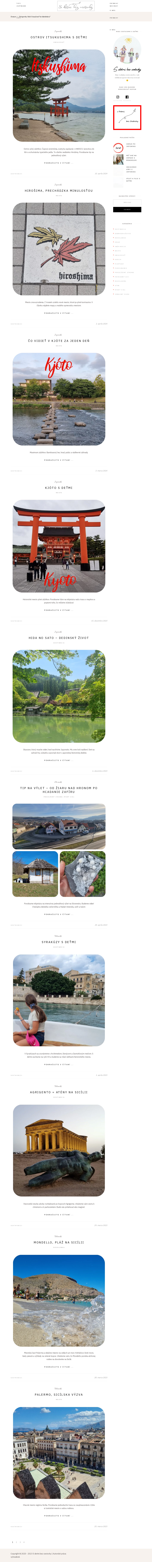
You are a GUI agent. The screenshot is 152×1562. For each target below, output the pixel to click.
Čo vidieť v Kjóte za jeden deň (59, 341)
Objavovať (59, 42)
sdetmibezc (16, 174)
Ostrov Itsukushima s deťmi (59, 37)
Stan (117, 285)
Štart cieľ (69, 797)
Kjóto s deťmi (59, 488)
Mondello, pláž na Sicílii (59, 1242)
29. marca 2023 (100, 1225)
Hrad (117, 242)
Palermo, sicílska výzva (59, 1394)
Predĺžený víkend (53, 797)
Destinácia (59, 643)
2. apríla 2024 (101, 324)
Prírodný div (122, 277)
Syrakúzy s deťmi (59, 942)
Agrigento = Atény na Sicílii (59, 1092)
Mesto (59, 195)
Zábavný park (122, 294)
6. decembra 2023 (99, 771)
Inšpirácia (120, 246)
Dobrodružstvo (123, 233)
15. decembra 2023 (99, 621)
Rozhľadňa (120, 281)
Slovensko (58, 782)
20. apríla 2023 (101, 925)
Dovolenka (59, 1247)
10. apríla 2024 (101, 173)
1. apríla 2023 (101, 1075)
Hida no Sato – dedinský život (59, 638)
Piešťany (119, 264)
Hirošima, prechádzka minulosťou (59, 191)
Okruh (118, 259)
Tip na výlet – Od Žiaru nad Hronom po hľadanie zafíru (59, 790)
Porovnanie (121, 268)
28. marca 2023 (100, 1377)
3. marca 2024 (101, 471)
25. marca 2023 (100, 1526)
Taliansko (58, 936)
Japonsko (58, 31)
